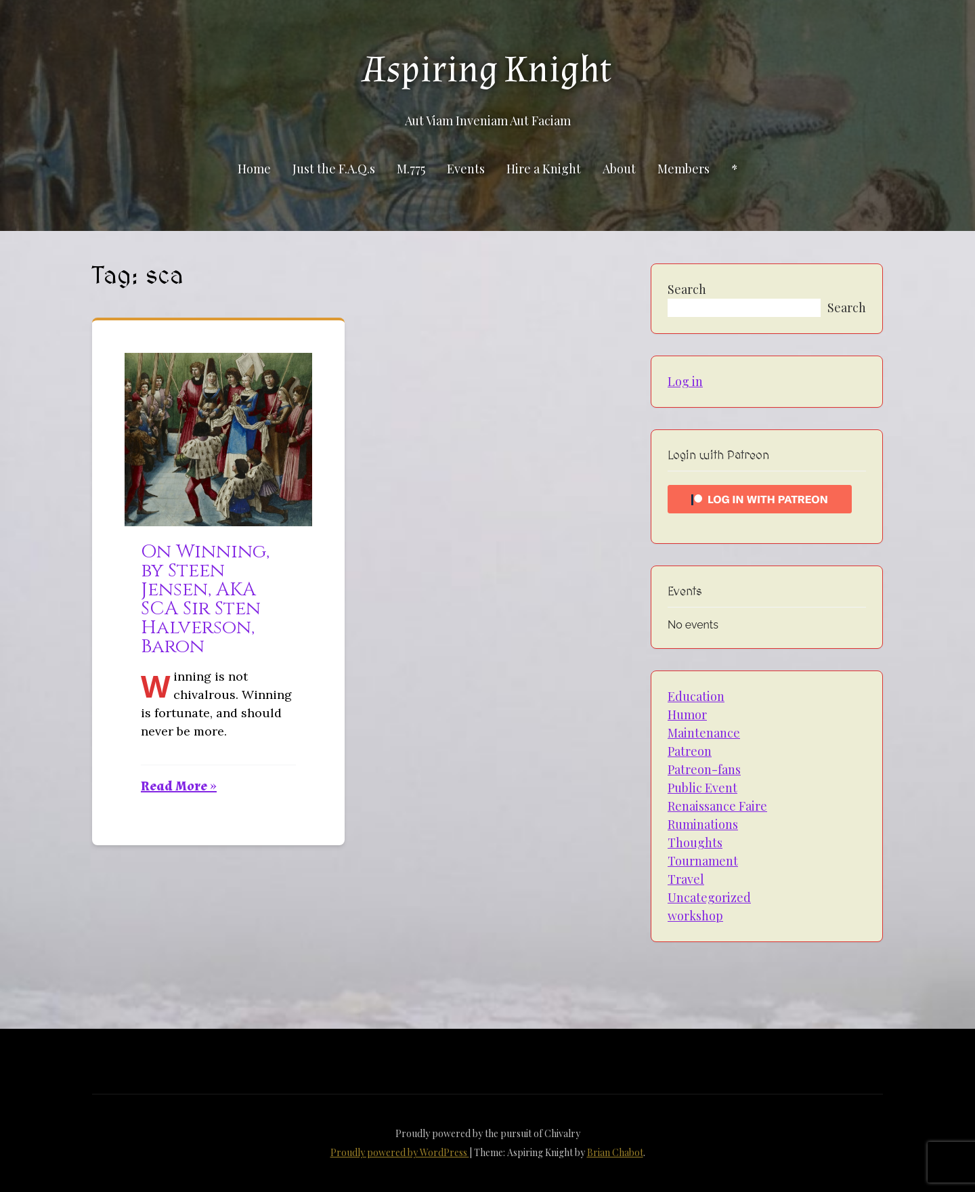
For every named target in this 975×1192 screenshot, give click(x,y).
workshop (695, 916)
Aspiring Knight (487, 69)
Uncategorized (709, 897)
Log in (685, 381)
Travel (686, 879)
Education (696, 696)
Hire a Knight (543, 169)
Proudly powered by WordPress (399, 1152)
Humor (687, 714)
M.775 (411, 169)
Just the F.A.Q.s (333, 169)
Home (254, 169)
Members (683, 169)
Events (466, 169)
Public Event (702, 788)
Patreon (690, 751)
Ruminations (703, 824)
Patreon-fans (704, 769)
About (619, 169)
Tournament (703, 861)
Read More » (179, 786)
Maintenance (704, 733)
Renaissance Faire (717, 806)
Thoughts (695, 842)
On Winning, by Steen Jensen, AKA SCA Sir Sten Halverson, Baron (205, 599)
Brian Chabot (615, 1152)
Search (687, 289)
